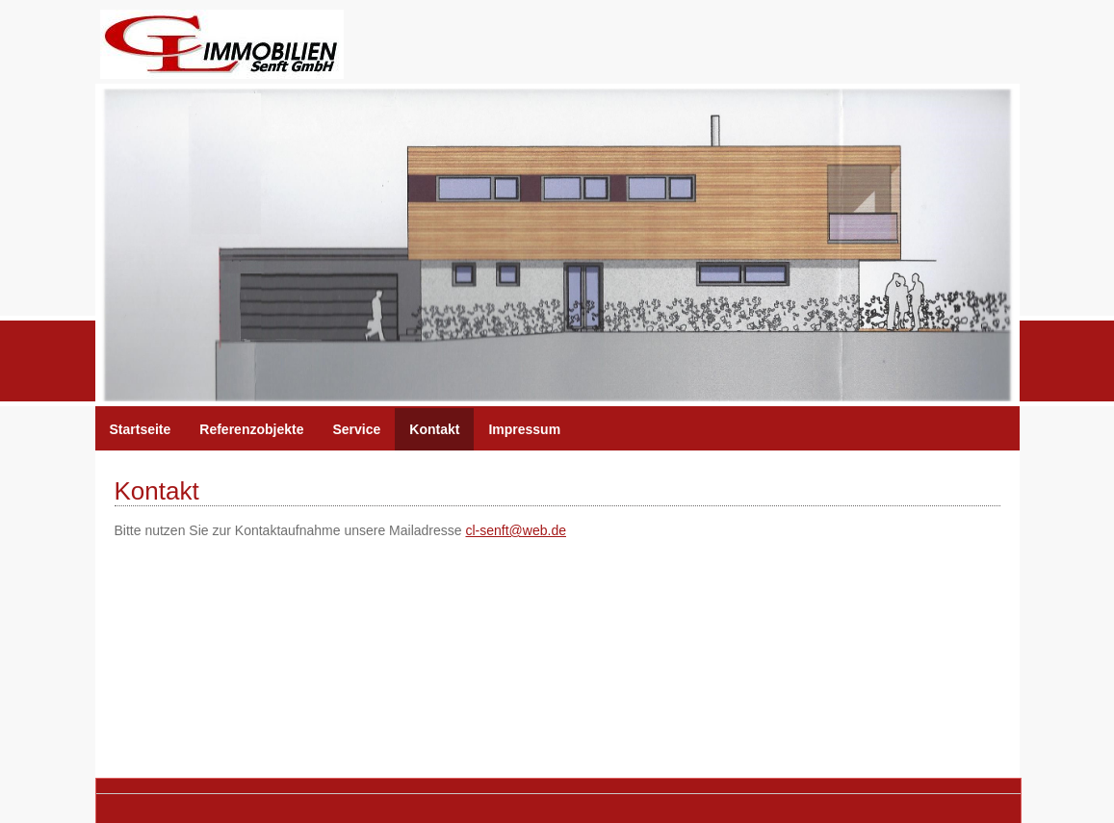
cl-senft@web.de (515, 530)
